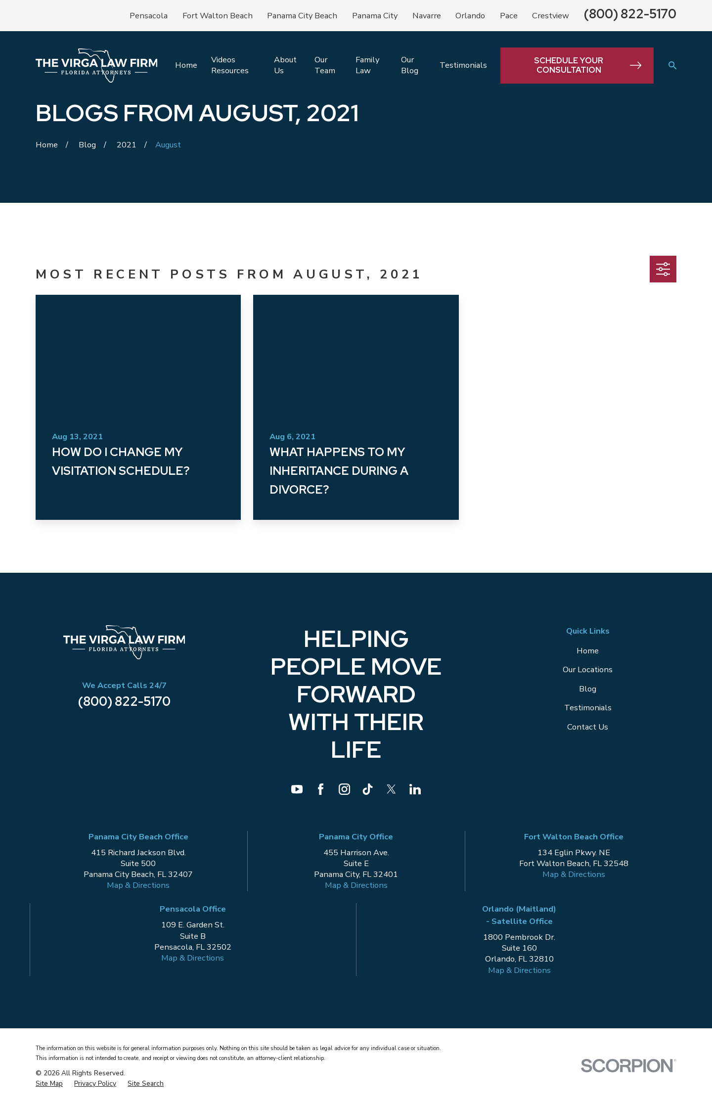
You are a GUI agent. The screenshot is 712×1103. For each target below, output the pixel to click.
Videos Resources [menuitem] (230, 65)
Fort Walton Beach (217, 15)
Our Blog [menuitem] (409, 65)
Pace (509, 15)
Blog (587, 688)
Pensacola (149, 15)
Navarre (426, 15)
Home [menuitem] (186, 65)
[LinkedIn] (415, 789)
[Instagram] (344, 789)
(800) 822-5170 (630, 13)
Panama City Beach (302, 15)
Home (588, 650)
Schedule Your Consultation (587, 65)
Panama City (375, 15)
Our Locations (588, 669)
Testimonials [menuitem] (463, 65)
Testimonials (588, 707)
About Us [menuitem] (285, 65)
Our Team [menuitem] (324, 65)
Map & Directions (138, 885)
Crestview (550, 15)
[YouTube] (297, 789)
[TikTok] (367, 789)
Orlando (470, 15)
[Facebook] (320, 789)
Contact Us (587, 727)
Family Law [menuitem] (367, 65)
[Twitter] (391, 789)
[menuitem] (49, 1084)
